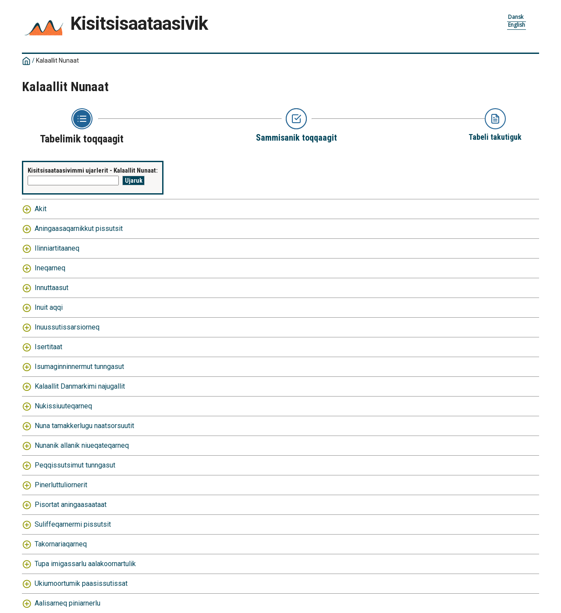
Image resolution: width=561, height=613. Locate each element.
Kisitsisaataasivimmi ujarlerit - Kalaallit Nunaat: (93, 170)
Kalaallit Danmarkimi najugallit (80, 386)
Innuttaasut (51, 287)
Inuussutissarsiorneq (67, 327)
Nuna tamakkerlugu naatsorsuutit (84, 426)
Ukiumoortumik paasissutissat (81, 583)
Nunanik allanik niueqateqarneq (82, 445)
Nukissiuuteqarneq (63, 406)
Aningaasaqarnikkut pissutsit (79, 228)
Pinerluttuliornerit (61, 485)
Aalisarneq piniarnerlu (67, 603)
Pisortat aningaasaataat (71, 504)
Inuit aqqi (49, 307)
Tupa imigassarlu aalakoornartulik (85, 564)
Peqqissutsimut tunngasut (75, 465)
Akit (40, 209)
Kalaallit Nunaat (57, 60)
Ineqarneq (50, 268)
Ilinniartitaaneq (57, 248)
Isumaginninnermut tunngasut (79, 366)
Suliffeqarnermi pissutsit (73, 524)
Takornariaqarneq (61, 544)
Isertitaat (48, 347)
